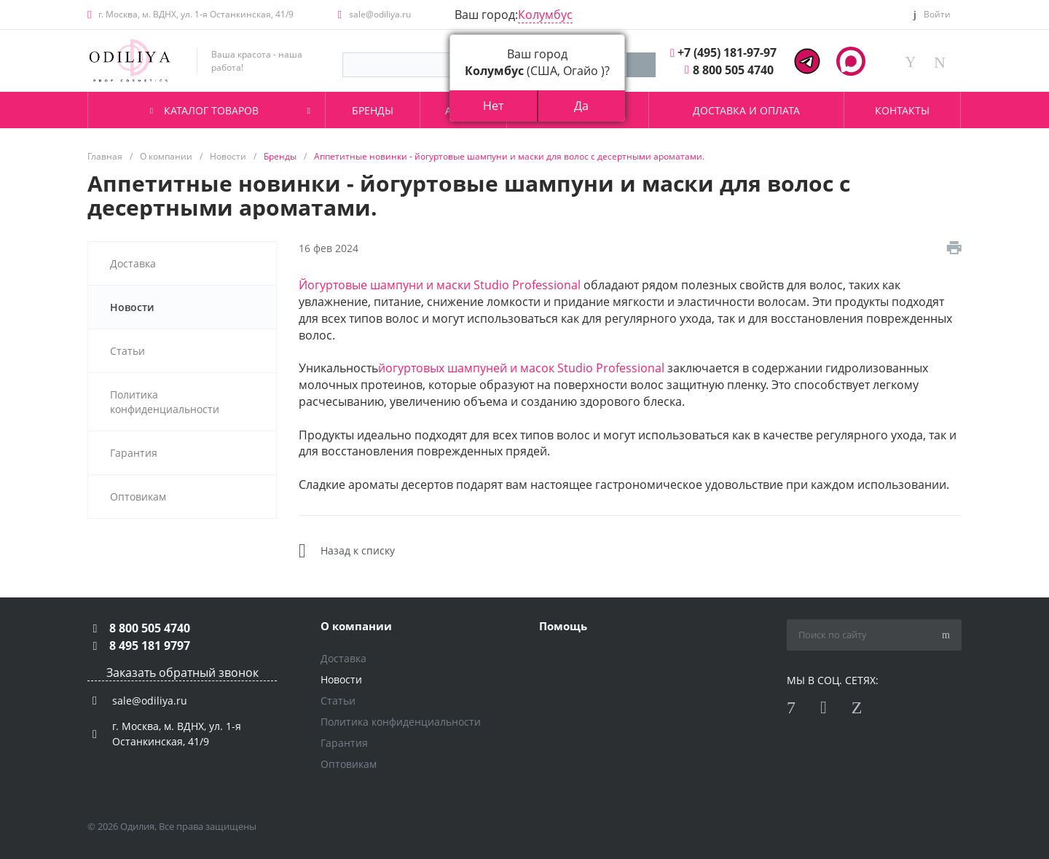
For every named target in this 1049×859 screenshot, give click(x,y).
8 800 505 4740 (733, 70)
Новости (341, 679)
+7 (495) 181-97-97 (727, 52)
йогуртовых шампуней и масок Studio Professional (521, 368)
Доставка (343, 658)
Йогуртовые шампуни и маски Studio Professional (440, 285)
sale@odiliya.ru (380, 14)
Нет (493, 106)
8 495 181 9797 (149, 646)
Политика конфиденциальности (401, 722)
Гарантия (344, 743)
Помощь (563, 626)
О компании (356, 626)
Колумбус (545, 15)
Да (581, 106)
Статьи (338, 700)
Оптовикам (349, 764)
